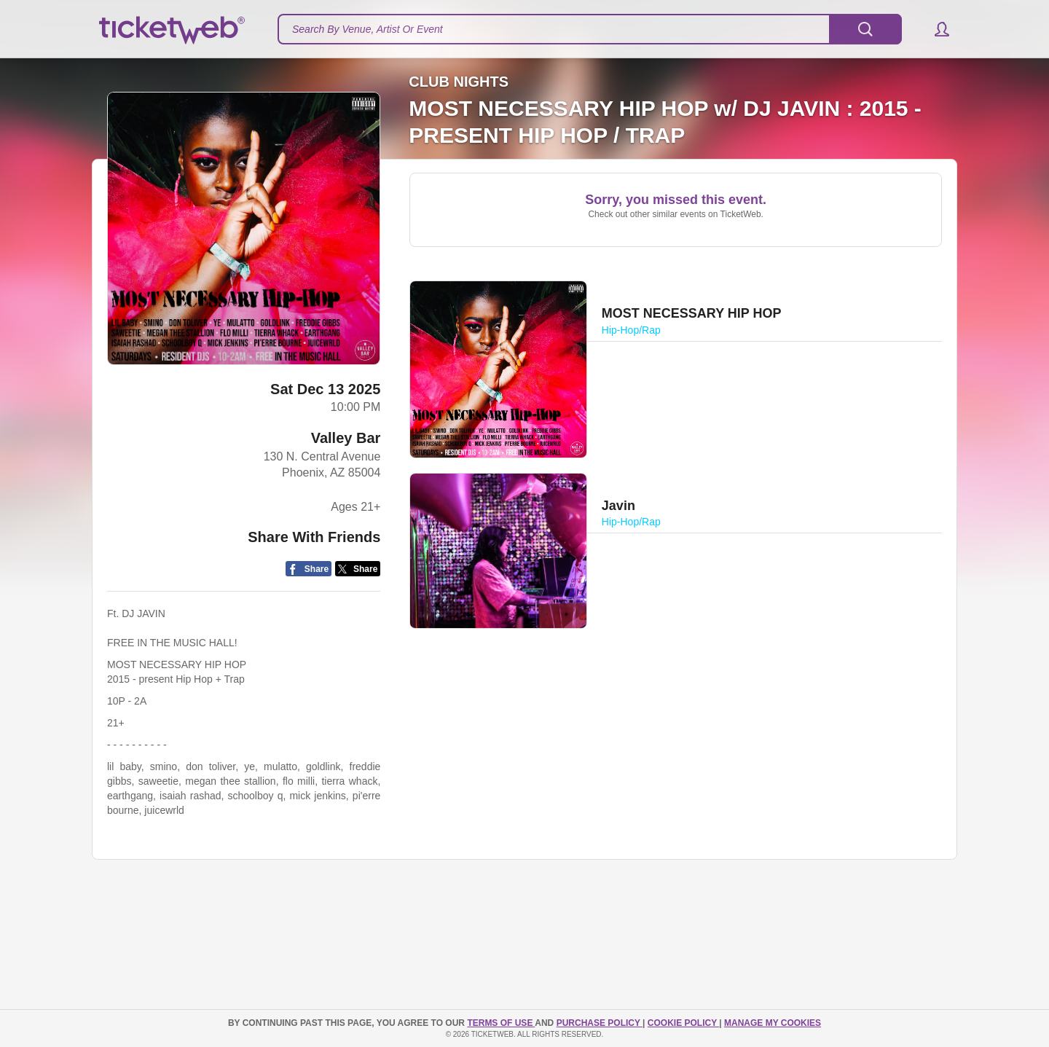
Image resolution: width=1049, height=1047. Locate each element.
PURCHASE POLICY (600, 1023)
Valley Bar (346, 438)
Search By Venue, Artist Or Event (367, 29)
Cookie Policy (683, 1023)
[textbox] (590, 29)
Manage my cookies (772, 1023)
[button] (935, 29)
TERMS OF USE (501, 1023)
